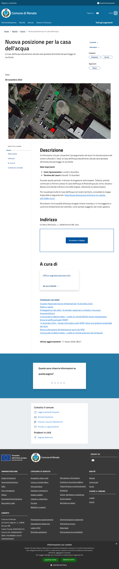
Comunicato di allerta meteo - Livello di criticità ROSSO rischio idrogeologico (73, 316)
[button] (59, 565)
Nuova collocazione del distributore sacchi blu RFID (62, 329)
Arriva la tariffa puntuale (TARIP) (54, 319)
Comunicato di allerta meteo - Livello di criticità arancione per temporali (71, 332)
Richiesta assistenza (39, 532)
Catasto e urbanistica (39, 499)
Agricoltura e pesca (67, 503)
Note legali (64, 528)
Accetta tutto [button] (50, 560)
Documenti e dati (8, 503)
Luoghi (92, 498)
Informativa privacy (67, 523)
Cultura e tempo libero (39, 482)
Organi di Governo (8, 478)
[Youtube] (94, 13)
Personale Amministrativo (11, 499)
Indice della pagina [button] (14, 146)
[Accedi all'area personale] (106, 3)
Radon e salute (46, 306)
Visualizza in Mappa (77, 240)
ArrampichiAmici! (47, 313)
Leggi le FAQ (35, 528)
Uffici (3, 486)
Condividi (94, 42)
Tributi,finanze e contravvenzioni (73, 486)
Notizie (92, 478)
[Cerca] (115, 13)
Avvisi (22, 31)
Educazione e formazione (70, 478)
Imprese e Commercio (39, 490)
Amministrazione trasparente (71, 519)
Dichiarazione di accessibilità (71, 532)
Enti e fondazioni (8, 490)
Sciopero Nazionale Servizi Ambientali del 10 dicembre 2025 (66, 303)
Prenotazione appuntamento (42, 519)
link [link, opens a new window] (82, 555)
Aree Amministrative (9, 482)
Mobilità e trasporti (38, 507)
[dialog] (59, 555)
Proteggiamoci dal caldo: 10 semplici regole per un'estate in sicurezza (70, 310)
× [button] (116, 544)
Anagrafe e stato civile (39, 478)
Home (6, 31)
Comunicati (93, 482)
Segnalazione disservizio (40, 523)
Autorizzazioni (65, 498)
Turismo (34, 503)
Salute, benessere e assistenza (72, 494)
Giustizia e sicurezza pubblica (71, 482)
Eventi (91, 502)
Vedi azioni (95, 47)
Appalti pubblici (37, 494)
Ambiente (64, 490)
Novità (14, 31)
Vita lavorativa (36, 486)
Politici (4, 494)
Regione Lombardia (9, 3)
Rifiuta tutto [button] (68, 560)
